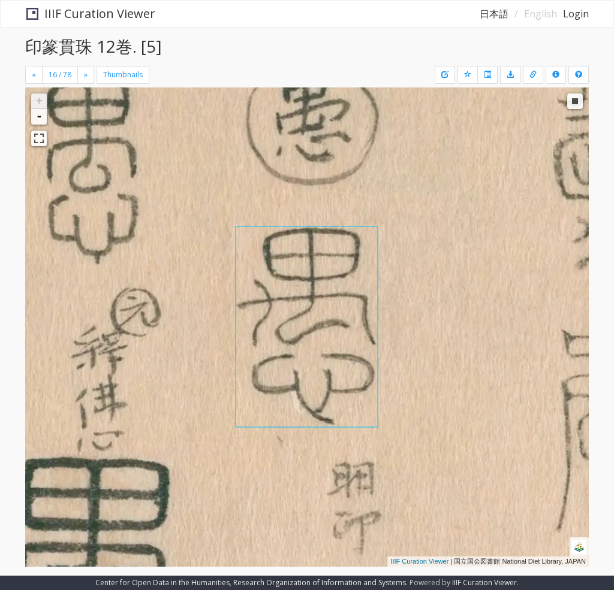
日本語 (494, 13)
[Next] (85, 75)
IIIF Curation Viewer (90, 13)
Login (576, 13)
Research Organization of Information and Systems (319, 582)
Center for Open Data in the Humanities (162, 582)
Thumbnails (123, 74)
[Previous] (34, 75)
